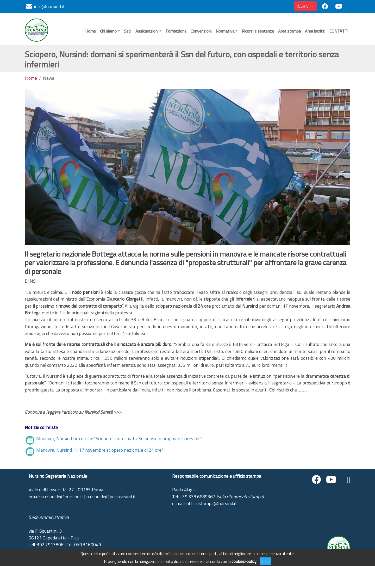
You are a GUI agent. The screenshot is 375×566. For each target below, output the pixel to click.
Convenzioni (201, 31)
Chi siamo (108, 31)
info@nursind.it (49, 6)
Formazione (176, 31)
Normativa (225, 31)
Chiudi (265, 561)
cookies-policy (244, 561)
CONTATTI (338, 31)
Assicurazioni (146, 31)
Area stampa (289, 31)
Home (90, 31)
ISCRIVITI (305, 6)
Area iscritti (315, 31)
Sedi (127, 31)
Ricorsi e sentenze (258, 31)
